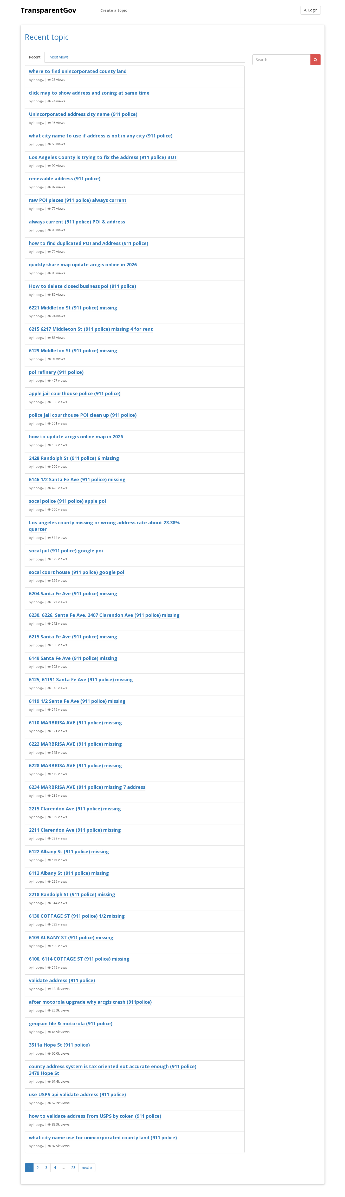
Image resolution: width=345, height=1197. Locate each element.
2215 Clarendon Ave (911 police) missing (75, 808)
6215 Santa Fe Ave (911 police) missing (73, 636)
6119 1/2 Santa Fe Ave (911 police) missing (77, 701)
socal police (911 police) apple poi (67, 501)
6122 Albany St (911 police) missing (69, 851)
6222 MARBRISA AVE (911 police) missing (75, 744)
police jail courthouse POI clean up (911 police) (82, 415)
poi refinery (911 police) (56, 372)
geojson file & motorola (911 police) (70, 1023)
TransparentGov (52, 10)
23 (73, 1167)
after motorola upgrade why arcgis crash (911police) (90, 1002)
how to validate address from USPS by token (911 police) (95, 1116)
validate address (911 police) (62, 980)
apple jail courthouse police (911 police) (74, 393)
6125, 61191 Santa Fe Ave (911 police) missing (81, 679)
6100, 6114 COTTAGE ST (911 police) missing (79, 959)
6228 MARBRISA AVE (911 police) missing (75, 765)
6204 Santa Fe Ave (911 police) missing (73, 593)
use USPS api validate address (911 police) (77, 1094)
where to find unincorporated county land (78, 71)
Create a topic (113, 10)
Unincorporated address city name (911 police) (83, 114)
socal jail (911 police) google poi (66, 550)
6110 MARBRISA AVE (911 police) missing (75, 722)
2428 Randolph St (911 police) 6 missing (74, 458)
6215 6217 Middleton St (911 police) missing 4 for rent (91, 329)
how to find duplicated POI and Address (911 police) (88, 243)
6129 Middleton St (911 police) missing (73, 350)
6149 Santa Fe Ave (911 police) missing (73, 658)
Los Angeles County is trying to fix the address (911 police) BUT (103, 157)
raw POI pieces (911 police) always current (78, 200)
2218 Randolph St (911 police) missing (72, 894)
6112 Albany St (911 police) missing (69, 873)
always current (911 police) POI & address (77, 222)
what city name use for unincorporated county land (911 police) (103, 1137)
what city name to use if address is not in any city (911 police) (100, 136)
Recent (35, 57)
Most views (59, 57)
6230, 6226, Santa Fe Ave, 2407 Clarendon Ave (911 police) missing (104, 615)
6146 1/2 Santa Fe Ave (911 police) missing (77, 479)
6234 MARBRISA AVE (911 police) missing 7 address (87, 787)
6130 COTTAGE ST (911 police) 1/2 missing (77, 916)
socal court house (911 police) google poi (76, 572)
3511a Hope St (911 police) (59, 1045)
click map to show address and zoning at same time (89, 93)
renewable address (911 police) (64, 178)
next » (87, 1167)
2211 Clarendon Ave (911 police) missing (75, 830)
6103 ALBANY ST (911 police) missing (71, 937)
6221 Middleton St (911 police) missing (73, 308)
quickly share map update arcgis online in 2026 (83, 264)
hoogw (39, 79)
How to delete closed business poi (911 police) (82, 286)
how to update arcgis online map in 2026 (76, 436)
